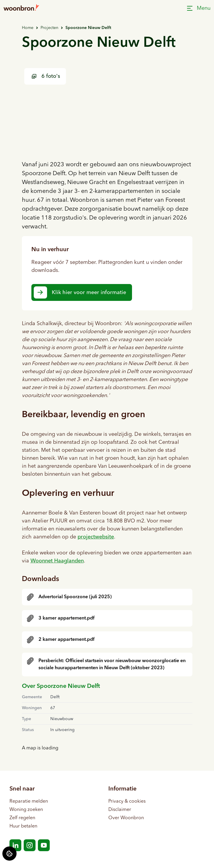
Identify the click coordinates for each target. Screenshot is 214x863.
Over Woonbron (126, 818)
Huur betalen (23, 826)
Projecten (49, 28)
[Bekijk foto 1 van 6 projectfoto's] (77, 108)
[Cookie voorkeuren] (9, 853)
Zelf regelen (22, 818)
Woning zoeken (26, 809)
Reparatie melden (28, 801)
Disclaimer (119, 809)
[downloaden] (107, 597)
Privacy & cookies (127, 801)
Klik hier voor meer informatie (89, 292)
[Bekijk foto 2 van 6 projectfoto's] (164, 86)
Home (27, 28)
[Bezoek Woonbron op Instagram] (30, 845)
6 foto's (45, 76)
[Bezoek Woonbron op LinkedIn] (15, 845)
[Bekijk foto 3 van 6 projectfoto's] (164, 131)
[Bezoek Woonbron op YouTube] (44, 845)
